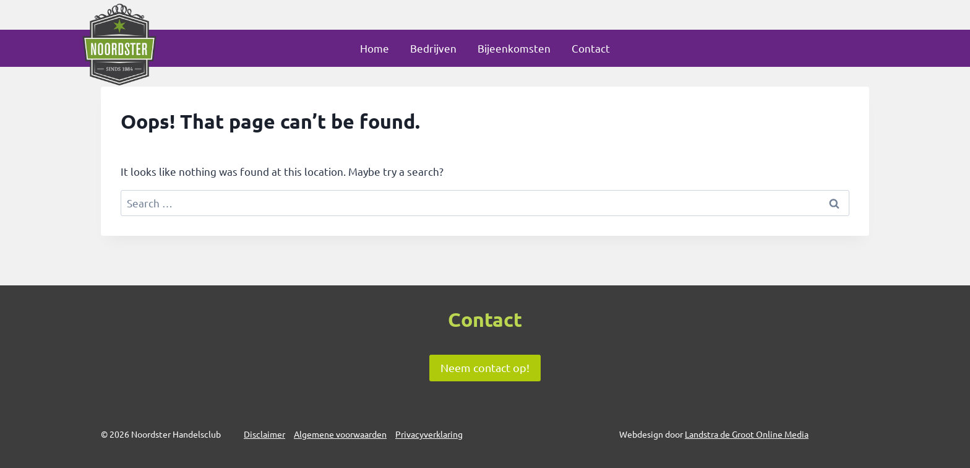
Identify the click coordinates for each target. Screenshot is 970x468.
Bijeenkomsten (514, 47)
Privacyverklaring (429, 434)
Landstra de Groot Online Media (747, 434)
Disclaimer (264, 434)
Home (374, 47)
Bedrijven (433, 47)
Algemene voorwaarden (340, 434)
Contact (591, 47)
